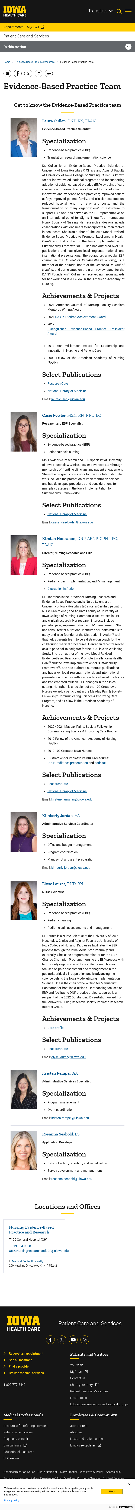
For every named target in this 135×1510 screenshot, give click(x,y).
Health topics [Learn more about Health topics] (79, 1398)
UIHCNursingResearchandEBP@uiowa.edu (39, 1251)
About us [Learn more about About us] (76, 1432)
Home (7, 62)
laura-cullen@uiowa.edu (68, 399)
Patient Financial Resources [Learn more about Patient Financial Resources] (89, 1391)
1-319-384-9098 (20, 1246)
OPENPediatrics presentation (67, 763)
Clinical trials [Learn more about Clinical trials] (13, 1445)
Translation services (16, 1478)
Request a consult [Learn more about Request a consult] (16, 1439)
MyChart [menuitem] (33, 27)
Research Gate (57, 383)
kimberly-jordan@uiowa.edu (70, 867)
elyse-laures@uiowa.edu (68, 1057)
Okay (112, 1491)
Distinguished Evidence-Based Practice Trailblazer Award (85, 331)
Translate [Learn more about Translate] (97, 11)
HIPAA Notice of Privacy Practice (57, 1472)
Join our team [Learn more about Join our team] (79, 1426)
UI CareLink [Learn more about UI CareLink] (11, 1458)
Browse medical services (26, 1373)
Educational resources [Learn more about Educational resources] (19, 1452)
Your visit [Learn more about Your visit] (76, 1365)
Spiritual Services (113, 1478)
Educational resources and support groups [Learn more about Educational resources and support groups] (99, 1404)
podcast (101, 763)
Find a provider (19, 1366)
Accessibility (113, 1472)
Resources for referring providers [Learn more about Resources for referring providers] (26, 1426)
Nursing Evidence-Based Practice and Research (31, 1230)
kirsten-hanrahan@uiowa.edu (72, 799)
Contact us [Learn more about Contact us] (77, 1378)
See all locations (20, 1360)
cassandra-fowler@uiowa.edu (72, 522)
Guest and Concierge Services (82, 1478)
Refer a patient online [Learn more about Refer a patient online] (18, 1432)
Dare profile (55, 1028)
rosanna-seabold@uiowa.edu (71, 1179)
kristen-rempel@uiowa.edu (70, 1118)
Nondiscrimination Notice (19, 1472)
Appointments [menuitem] (13, 27)
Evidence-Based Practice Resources (35, 62)
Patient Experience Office (46, 1478)
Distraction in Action (61, 588)
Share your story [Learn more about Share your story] (82, 1385)
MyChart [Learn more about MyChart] (76, 1371)
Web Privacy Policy (92, 1472)
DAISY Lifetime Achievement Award (80, 317)
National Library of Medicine (67, 391)
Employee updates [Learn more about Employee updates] (83, 1445)
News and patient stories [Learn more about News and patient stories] (87, 1439)
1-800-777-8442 (14, 1384)
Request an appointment (26, 1353)
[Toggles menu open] (128, 11)
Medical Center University (27, 1261)
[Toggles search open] (121, 11)
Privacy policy (11, 1500)
